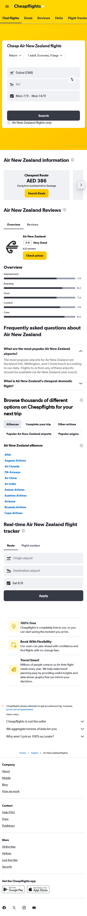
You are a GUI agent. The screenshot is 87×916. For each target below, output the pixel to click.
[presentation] (72, 160)
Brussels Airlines (15, 507)
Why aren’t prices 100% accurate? (45, 736)
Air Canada (12, 466)
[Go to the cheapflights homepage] (29, 6)
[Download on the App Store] (38, 889)
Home (22, 752)
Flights (34, 752)
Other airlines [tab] (67, 424)
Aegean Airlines (15, 460)
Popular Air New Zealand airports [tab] (28, 434)
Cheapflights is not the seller (45, 721)
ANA (8, 454)
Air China (11, 478)
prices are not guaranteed (19, 709)
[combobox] (15, 55)
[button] (7, 6)
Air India (10, 483)
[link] (37, 193)
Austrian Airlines (16, 495)
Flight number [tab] (30, 545)
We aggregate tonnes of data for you (45, 728)
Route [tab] (11, 545)
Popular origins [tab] (68, 434)
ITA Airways (12, 472)
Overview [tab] (13, 224)
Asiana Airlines (15, 489)
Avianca (10, 501)
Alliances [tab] (12, 424)
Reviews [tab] (32, 224)
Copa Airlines (13, 513)
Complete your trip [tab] (38, 424)
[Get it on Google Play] (13, 889)
